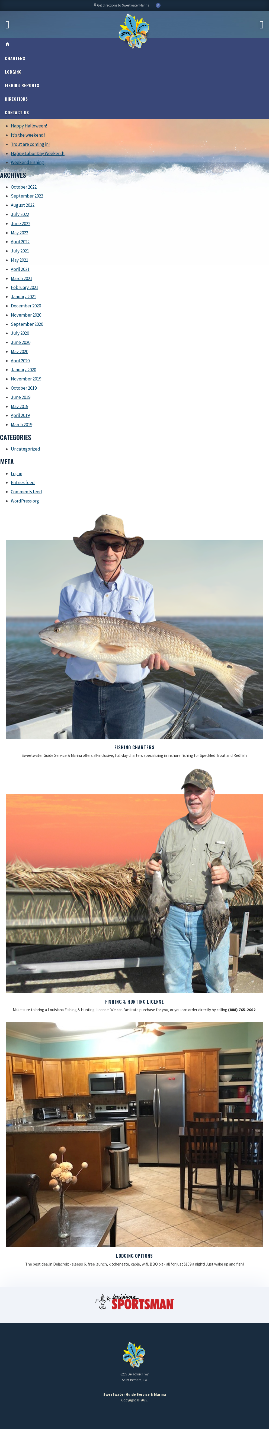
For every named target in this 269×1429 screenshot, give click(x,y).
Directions (16, 99)
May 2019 (19, 406)
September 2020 (27, 324)
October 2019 (24, 388)
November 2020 (26, 315)
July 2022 (20, 214)
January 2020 (23, 370)
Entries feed (23, 482)
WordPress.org (25, 501)
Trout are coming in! (30, 144)
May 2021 (19, 260)
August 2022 (22, 205)
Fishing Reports (22, 85)
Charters (15, 58)
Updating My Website (134, 1414)
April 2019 (20, 415)
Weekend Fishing (27, 162)
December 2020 (26, 306)
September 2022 (27, 196)
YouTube (166, 5)
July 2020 (20, 333)
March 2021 (21, 278)
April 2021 (20, 269)
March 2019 (21, 425)
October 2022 (24, 187)
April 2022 (20, 242)
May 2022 (19, 233)
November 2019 (26, 379)
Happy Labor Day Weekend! (38, 153)
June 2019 (20, 397)
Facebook (158, 5)
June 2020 (20, 342)
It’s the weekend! (28, 135)
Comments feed (26, 492)
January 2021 (23, 297)
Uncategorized (25, 449)
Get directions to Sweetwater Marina (121, 7)
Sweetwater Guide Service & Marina (134, 31)
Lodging (13, 72)
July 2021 (20, 251)
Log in (16, 474)
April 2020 (20, 361)
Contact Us (17, 112)
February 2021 (24, 287)
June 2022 (20, 223)
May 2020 (19, 351)
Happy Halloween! (29, 126)
